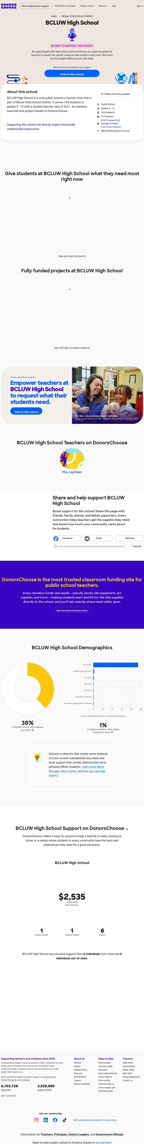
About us (103, 6)
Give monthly (104, 1084)
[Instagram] (36, 1124)
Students (96, 149)
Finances (78, 1077)
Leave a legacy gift (106, 1091)
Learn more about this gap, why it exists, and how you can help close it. (77, 775)
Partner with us (87, 6)
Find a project (104, 1066)
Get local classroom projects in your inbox (94, 1123)
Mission (77, 1066)
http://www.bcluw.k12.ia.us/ (115, 130)
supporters (17, 1091)
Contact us (127, 1084)
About (26, 149)
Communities (129, 1070)
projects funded (54, 1091)
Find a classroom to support (35, 6)
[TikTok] (64, 1124)
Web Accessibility (82, 1088)
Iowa (53, 16)
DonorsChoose (9, 6)
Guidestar (25, 1084)
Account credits (105, 1070)
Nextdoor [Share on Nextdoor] (125, 542)
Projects (58, 149)
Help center (128, 1066)
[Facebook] (55, 1124)
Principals (60, 1138)
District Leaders (79, 1138)
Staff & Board (80, 1080)
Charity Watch (50, 1081)
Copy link (136, 550)
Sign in (140, 6)
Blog (132, 1073)
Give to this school (72, 73)
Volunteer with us (106, 1088)
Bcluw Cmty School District (77, 16)
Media (125, 1073)
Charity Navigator (9, 1084)
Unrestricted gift (105, 1095)
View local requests (111, 126)
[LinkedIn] (46, 1124)
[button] (98, 550)
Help (114, 6)
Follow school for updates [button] (115, 94)
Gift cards (102, 1073)
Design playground (131, 1080)
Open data (127, 1077)
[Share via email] (98, 542)
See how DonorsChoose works (72, 613)
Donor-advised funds (107, 1077)
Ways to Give (105, 1062)
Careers (77, 1084)
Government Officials (109, 1138)
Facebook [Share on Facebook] (63, 542)
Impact (41, 149)
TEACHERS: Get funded (64, 6)
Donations (115, 149)
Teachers (77, 149)
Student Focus (80, 1073)
